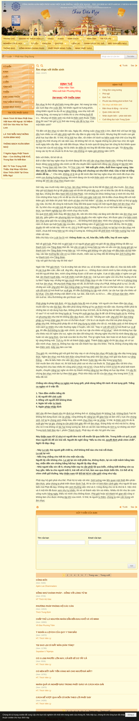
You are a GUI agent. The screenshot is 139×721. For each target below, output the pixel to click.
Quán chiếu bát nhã (110, 112)
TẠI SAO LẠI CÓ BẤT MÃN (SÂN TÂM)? (55, 645)
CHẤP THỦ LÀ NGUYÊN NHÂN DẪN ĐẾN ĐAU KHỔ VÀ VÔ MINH (67, 619)
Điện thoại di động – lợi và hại (115, 108)
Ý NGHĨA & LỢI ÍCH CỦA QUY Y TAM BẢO (56, 632)
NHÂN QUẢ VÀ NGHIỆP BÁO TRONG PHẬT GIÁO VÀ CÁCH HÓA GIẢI (70, 684)
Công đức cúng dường (112, 90)
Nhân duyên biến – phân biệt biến (116, 116)
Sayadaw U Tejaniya (44, 651)
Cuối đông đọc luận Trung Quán (116, 119)
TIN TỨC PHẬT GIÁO (18, 112)
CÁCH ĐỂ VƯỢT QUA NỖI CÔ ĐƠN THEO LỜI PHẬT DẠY (63, 697)
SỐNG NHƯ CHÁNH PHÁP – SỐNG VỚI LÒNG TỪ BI (61, 593)
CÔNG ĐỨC (41, 580)
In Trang (37, 507)
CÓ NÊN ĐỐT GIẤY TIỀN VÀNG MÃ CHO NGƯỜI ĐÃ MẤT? (64, 671)
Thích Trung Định (43, 612)
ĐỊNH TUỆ (117, 84)
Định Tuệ (106, 97)
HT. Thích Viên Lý (43, 638)
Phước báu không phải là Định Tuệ (117, 101)
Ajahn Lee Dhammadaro (46, 586)
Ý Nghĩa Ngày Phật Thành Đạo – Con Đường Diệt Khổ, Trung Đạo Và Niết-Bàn (17, 156)
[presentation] (62, 554)
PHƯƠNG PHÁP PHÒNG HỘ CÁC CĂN (55, 606)
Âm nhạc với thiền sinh (112, 105)
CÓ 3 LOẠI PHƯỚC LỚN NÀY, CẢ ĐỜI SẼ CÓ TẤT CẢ (61, 658)
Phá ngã (106, 94)
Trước (125, 65)
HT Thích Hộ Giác (43, 599)
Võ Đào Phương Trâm (45, 625)
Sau (132, 65)
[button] (75, 38)
